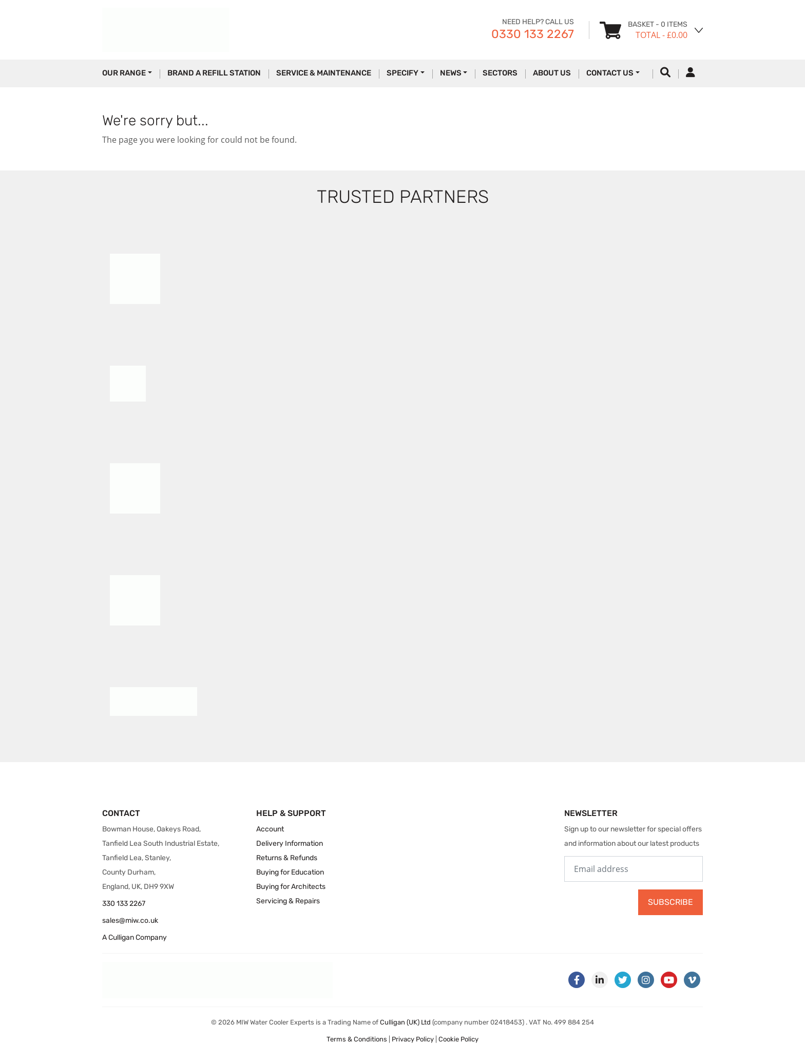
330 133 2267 (123, 903)
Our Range (124, 73)
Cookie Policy (458, 1039)
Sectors (500, 73)
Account (270, 829)
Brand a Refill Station (214, 73)
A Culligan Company (134, 937)
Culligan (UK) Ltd (405, 1022)
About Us (552, 73)
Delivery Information (289, 843)
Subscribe (670, 902)
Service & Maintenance (323, 73)
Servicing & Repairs (288, 901)
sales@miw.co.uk (130, 920)
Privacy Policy (413, 1039)
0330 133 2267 (532, 34)
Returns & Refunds (286, 858)
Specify (402, 73)
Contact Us (610, 73)
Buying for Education (290, 872)
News (451, 73)
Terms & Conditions (357, 1039)
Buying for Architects (290, 886)
